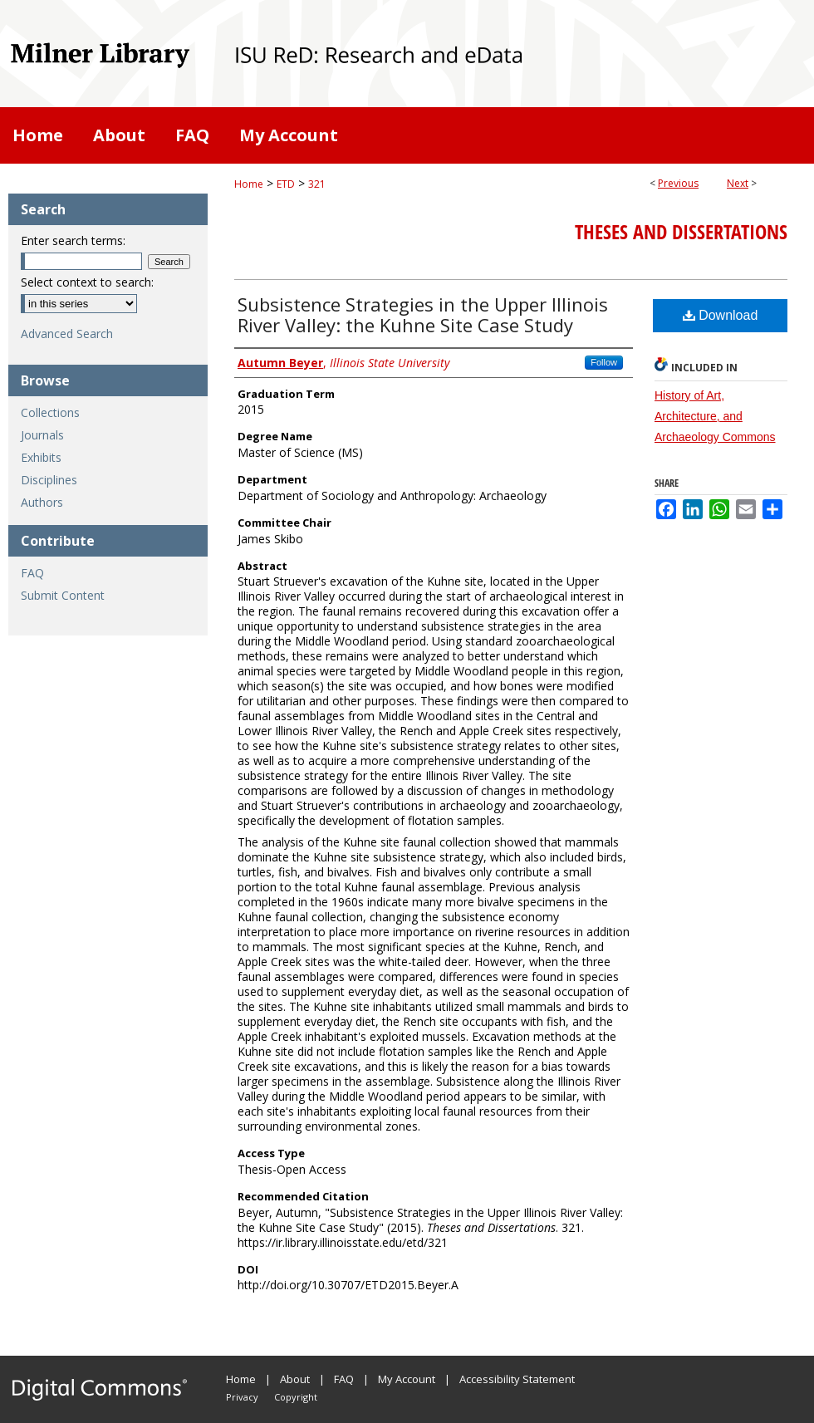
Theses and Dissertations (681, 231)
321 (317, 184)
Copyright (295, 1397)
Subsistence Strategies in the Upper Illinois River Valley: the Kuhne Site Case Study (423, 314)
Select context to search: (87, 282)
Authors (42, 502)
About (295, 1378)
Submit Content (63, 595)
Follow (604, 362)
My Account (406, 1378)
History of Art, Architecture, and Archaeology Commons (715, 416)
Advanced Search (67, 333)
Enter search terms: (73, 240)
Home (248, 184)
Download (720, 315)
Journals (42, 435)
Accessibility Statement (517, 1378)
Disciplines (49, 480)
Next (737, 183)
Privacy (242, 1397)
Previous (678, 183)
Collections (50, 412)
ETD (286, 184)
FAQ (32, 573)
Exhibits (41, 457)
